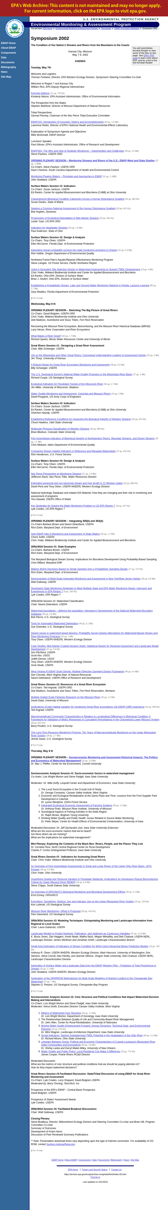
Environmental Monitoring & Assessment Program (77, 28)
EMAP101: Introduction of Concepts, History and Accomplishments (67, 122)
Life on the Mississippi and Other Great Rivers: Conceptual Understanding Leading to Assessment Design (88, 355)
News (126, 1160)
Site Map (135, 1160)
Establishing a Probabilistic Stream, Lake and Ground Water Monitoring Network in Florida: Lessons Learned (90, 285)
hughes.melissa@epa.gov (61, 1144)
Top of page (38, 298)
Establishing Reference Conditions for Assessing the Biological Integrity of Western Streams (81, 419)
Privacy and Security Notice (95, 1170)
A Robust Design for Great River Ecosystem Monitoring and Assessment (70, 364)
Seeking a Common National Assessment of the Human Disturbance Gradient (73, 208)
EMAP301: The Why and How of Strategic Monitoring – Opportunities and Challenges (77, 151)
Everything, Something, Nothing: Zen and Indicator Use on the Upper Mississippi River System (82, 901)
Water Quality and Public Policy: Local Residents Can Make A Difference (80, 1051)
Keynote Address (40, 93)
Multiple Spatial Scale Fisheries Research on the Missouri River (65, 697)
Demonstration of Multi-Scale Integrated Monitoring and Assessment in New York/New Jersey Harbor (86, 578)
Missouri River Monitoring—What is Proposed (56, 911)
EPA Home (47, 28)
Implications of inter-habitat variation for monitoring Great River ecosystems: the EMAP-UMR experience (87, 706)
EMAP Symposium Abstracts (126, 28)
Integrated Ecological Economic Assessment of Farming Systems (76, 805)
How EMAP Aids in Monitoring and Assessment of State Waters (65, 534)
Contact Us (116, 1170)
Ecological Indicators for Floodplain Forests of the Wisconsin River (67, 384)
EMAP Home (57, 1160)
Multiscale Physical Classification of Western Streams (60, 428)
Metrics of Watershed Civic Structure (61, 1013)
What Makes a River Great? (46, 336)
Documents (106, 28)
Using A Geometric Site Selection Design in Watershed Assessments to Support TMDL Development (85, 269)
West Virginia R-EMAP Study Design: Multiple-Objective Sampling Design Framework (77, 671)
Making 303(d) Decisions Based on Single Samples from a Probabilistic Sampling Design (79, 569)
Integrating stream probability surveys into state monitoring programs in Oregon (74, 250)
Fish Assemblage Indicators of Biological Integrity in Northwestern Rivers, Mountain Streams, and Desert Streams (92, 438)
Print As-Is (95, 1177)
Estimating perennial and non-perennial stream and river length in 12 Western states (77, 483)
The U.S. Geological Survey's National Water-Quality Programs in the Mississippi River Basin (81, 374)
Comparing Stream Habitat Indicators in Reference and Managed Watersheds (73, 451)
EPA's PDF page (143, 56)
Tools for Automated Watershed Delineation (54, 623)
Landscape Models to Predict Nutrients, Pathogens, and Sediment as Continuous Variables (80, 933)
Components (85, 1160)
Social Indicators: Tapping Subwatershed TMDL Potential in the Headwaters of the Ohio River (92, 1035)
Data (94, 1160)
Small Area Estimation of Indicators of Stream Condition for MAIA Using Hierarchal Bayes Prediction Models (89, 946)
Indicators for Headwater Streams (49, 227)
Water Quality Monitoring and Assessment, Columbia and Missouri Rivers (71, 393)
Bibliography (116, 1160)
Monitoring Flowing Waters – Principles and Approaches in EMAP (66, 176)
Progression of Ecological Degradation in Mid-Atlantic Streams (65, 218)
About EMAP (71, 1160)
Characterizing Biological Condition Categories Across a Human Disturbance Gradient (77, 199)
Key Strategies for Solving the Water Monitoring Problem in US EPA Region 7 (73, 505)
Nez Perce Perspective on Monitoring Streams (56, 473)
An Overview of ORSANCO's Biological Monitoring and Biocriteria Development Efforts (78, 891)
